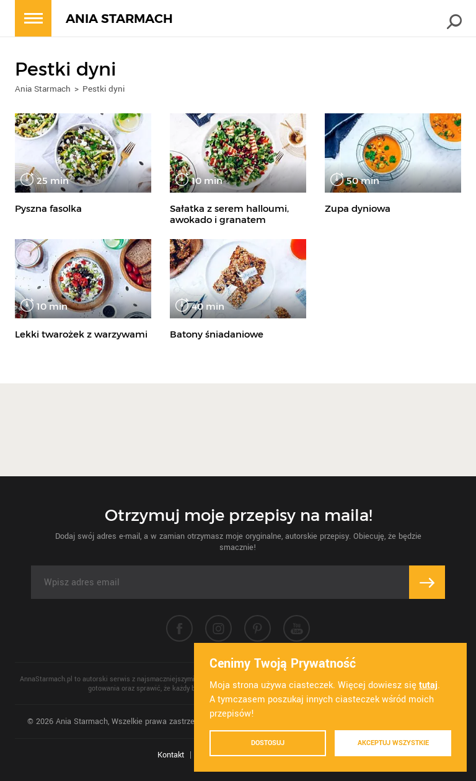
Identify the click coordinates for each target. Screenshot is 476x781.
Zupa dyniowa (357, 208)
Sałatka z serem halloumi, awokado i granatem (229, 214)
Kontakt (170, 755)
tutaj (428, 685)
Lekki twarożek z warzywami (81, 334)
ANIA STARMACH (119, 19)
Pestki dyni (103, 89)
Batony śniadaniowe (216, 334)
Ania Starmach (43, 89)
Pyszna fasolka (48, 208)
